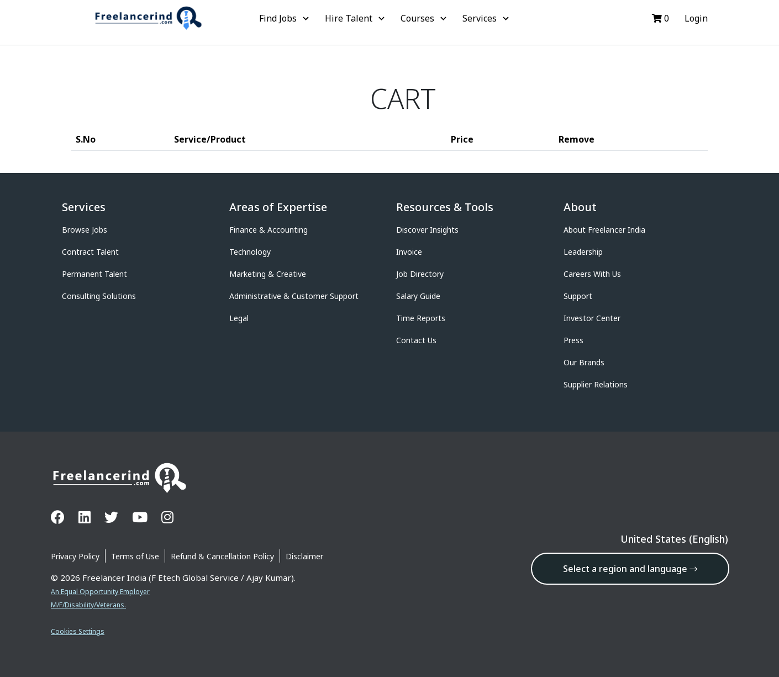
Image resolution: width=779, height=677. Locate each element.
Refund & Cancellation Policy (222, 556)
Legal (239, 318)
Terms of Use (135, 556)
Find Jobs (285, 18)
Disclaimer (304, 556)
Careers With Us (592, 274)
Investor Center (592, 318)
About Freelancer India (604, 229)
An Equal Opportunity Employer (100, 591)
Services (487, 18)
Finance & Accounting (268, 229)
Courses (425, 18)
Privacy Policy (75, 556)
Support (578, 296)
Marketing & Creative (267, 274)
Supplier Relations (596, 384)
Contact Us (416, 340)
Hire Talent (356, 18)
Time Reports (420, 318)
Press (573, 340)
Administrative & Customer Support (294, 296)
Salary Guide (418, 296)
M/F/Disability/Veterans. (88, 605)
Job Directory (420, 274)
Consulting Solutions (99, 296)
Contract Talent (90, 251)
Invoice (409, 251)
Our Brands (584, 362)
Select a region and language (630, 569)
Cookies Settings (77, 631)
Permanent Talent (94, 274)
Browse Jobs (84, 229)
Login (695, 18)
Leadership (583, 251)
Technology (250, 251)
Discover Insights (427, 229)
